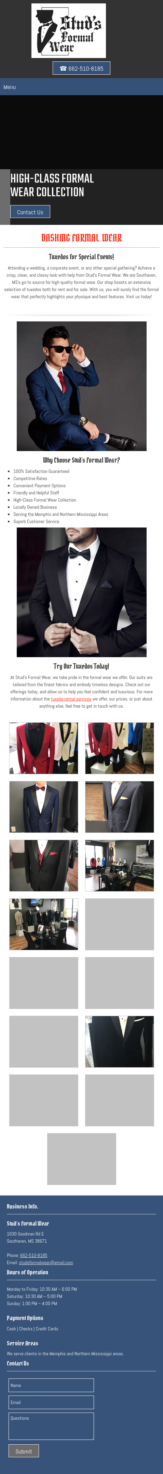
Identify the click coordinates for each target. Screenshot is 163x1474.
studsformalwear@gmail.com (46, 1262)
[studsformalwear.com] (68, 30)
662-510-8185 (33, 1255)
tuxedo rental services (71, 699)
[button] (44, 748)
